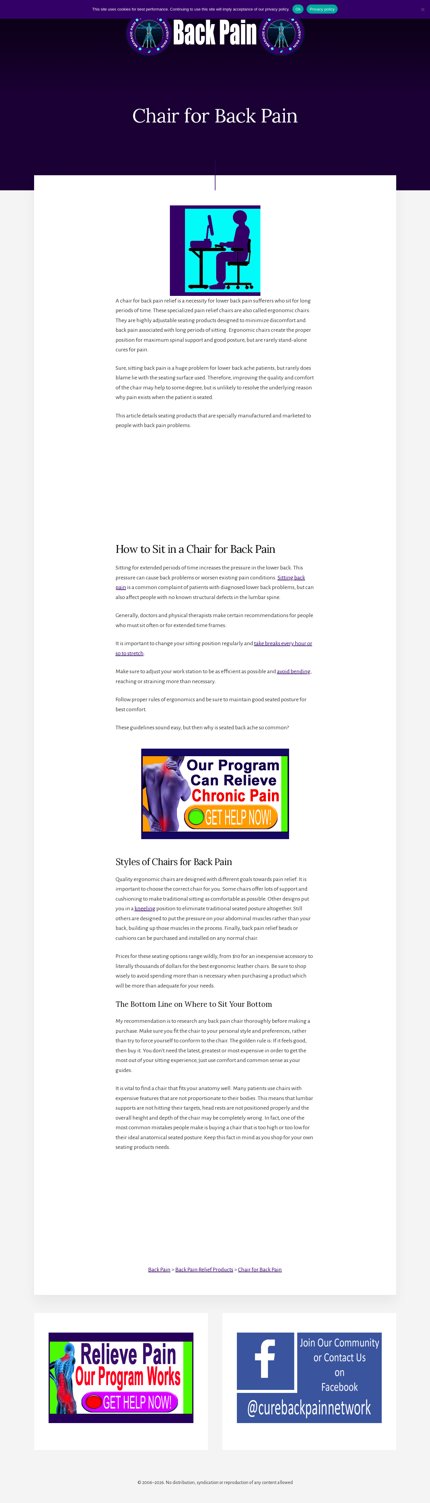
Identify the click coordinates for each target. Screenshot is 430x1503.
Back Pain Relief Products (204, 1270)
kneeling (145, 908)
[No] (422, 9)
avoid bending (294, 671)
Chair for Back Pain (260, 1270)
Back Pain (159, 1270)
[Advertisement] (215, 481)
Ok (298, 9)
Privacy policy (322, 9)
